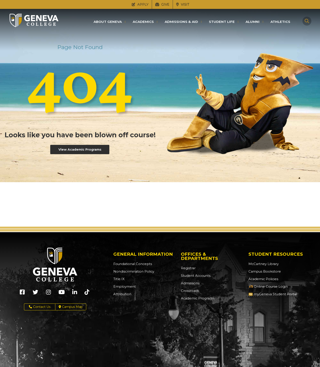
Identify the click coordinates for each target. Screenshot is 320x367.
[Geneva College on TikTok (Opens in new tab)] (87, 293)
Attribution (121, 294)
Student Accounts (195, 276)
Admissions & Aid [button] (181, 22)
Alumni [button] (253, 22)
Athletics (280, 21)
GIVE (162, 4)
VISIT (182, 4)
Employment (123, 287)
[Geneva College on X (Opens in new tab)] (35, 293)
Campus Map (71, 307)
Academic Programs (197, 298)
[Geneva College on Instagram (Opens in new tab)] (48, 293)
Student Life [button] (222, 22)
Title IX (118, 279)
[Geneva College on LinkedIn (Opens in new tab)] (74, 293)
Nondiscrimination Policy (132, 271)
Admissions (189, 283)
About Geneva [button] (108, 22)
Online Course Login (266, 287)
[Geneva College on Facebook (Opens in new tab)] (22, 293)
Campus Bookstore (263, 271)
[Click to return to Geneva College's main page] (34, 25)
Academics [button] (143, 22)
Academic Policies (262, 279)
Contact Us (39, 307)
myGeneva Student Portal (271, 294)
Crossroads (189, 291)
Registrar (188, 268)
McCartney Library (262, 264)
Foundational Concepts (131, 264)
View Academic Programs (79, 150)
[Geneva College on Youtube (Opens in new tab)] (61, 293)
